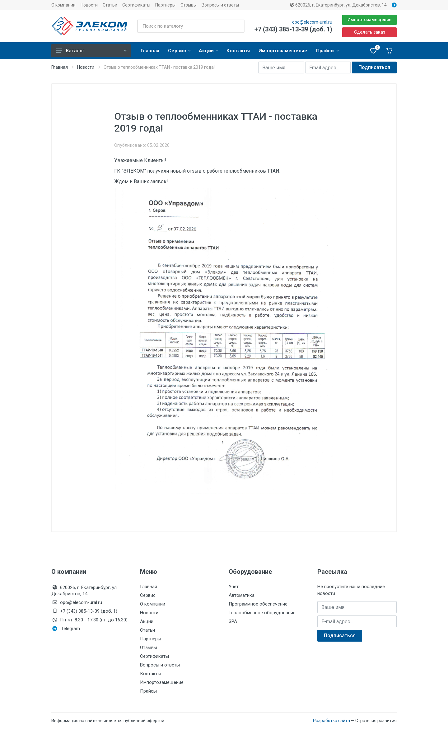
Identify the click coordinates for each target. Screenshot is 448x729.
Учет (234, 586)
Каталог (91, 50)
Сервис (148, 595)
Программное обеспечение (258, 604)
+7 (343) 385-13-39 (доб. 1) (293, 29)
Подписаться (374, 67)
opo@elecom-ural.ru (312, 22)
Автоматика (241, 595)
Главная (59, 67)
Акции (146, 621)
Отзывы (188, 5)
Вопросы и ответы (220, 5)
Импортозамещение (369, 19)
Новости (89, 5)
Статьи (110, 5)
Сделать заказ (369, 32)
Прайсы (148, 691)
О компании (63, 5)
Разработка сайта (331, 720)
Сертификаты (136, 5)
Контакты (150, 673)
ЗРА (233, 621)
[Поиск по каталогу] (191, 26)
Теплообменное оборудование (262, 612)
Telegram (66, 628)
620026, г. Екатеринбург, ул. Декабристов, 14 (338, 5)
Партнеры (165, 5)
